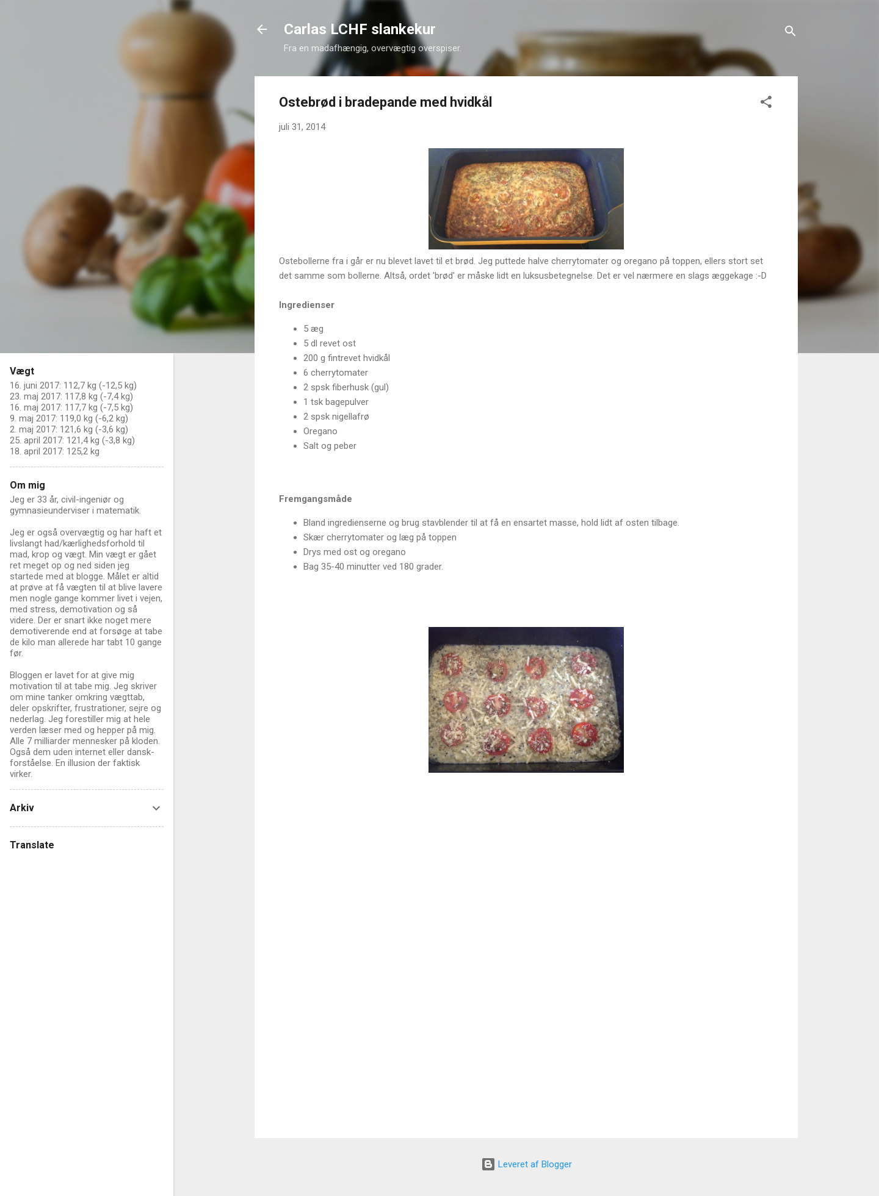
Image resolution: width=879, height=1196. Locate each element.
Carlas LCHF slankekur (360, 29)
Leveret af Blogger (526, 1164)
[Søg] (790, 33)
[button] (766, 104)
